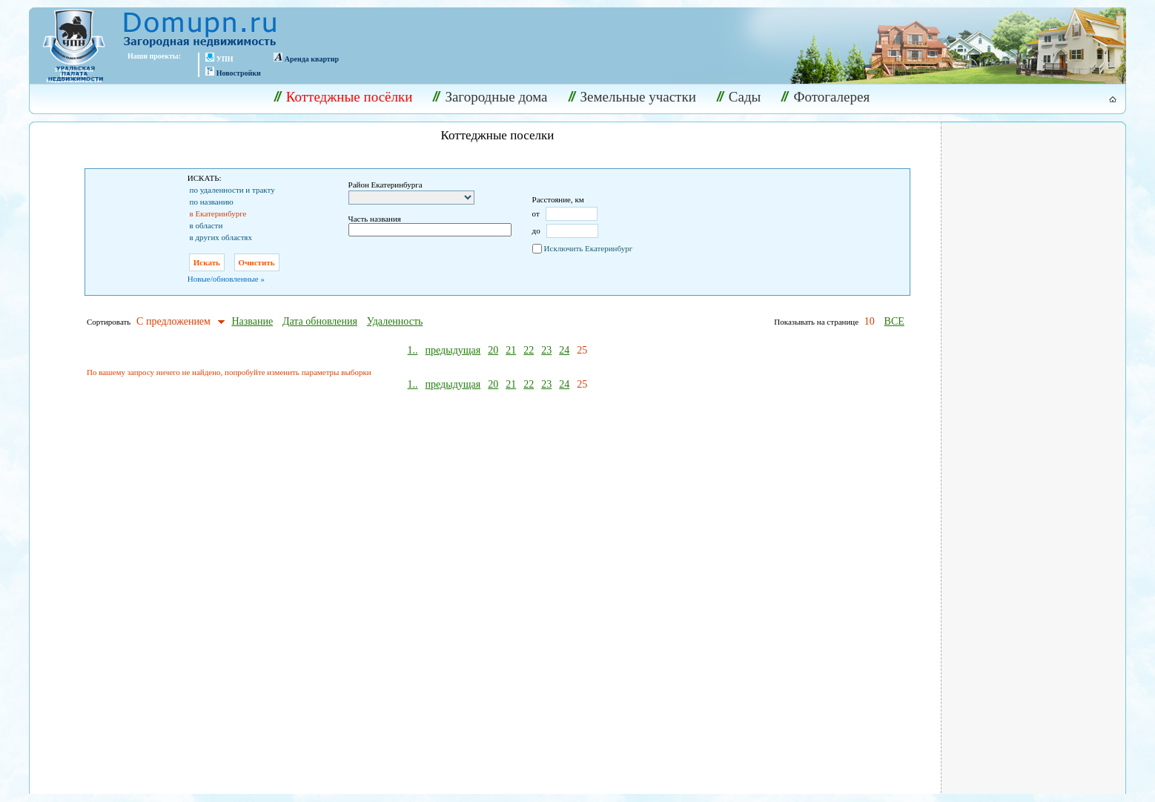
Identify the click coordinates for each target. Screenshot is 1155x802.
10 (869, 321)
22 (528, 350)
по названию (212, 201)
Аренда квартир (312, 59)
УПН (225, 59)
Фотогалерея (825, 97)
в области (206, 225)
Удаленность (395, 321)
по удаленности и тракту (232, 189)
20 (493, 350)
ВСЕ (894, 321)
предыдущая (453, 350)
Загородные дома (489, 97)
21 (511, 350)
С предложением (173, 321)
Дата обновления (319, 321)
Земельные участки (632, 97)
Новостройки (238, 73)
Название (252, 321)
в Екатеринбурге (218, 213)
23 (546, 350)
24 (564, 350)
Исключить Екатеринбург (588, 248)
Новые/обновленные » (226, 278)
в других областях (221, 237)
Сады (738, 97)
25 (582, 350)
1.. (413, 350)
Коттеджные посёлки (343, 97)
